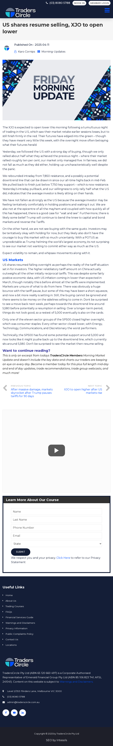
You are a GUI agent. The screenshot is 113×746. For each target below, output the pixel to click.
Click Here (63, 557)
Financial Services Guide (19, 617)
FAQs (9, 611)
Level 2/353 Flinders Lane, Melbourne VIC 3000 (34, 691)
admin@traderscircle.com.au (23, 702)
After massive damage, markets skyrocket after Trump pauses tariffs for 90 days (32, 393)
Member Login (99, 3)
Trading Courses (15, 606)
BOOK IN (79, 3)
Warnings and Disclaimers (20, 622)
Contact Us (12, 639)
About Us (11, 600)
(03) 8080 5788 (57, 3)
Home (9, 595)
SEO (49, 740)
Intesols (62, 740)
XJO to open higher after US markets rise (83, 391)
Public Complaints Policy (19, 634)
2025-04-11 (42, 44)
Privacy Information (16, 628)
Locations (11, 645)
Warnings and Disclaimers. (76, 681)
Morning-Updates (53, 51)
